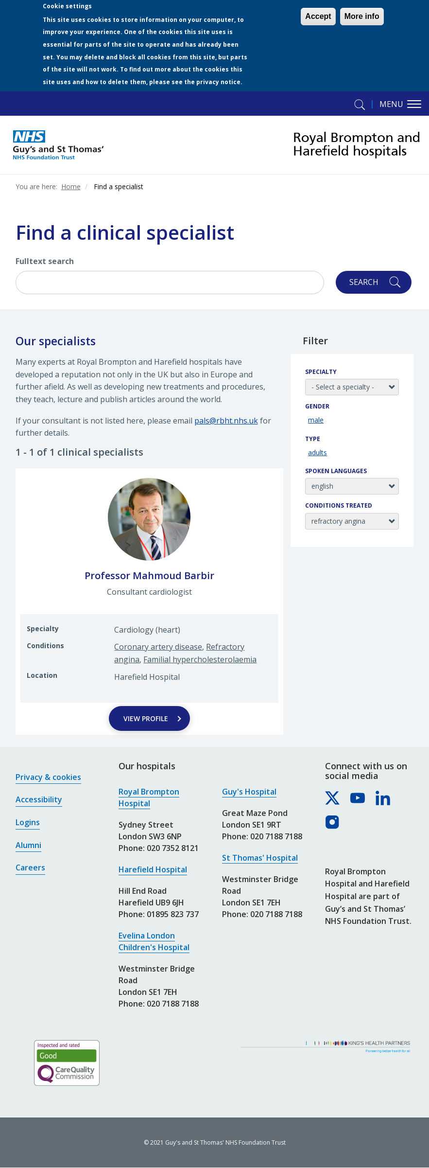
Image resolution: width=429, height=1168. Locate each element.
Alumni (28, 845)
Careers (30, 867)
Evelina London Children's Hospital (154, 941)
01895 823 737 (173, 914)
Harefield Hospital (153, 869)
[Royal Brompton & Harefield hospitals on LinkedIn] (383, 798)
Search (363, 282)
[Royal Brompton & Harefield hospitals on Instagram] (333, 822)
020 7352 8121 (173, 848)
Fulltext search (45, 261)
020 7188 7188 (173, 1003)
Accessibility (39, 799)
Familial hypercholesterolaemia (200, 659)
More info (361, 16)
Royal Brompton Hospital (149, 797)
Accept (318, 16)
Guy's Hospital (249, 791)
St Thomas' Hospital (260, 857)
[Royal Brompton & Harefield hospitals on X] (333, 798)
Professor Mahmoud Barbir (149, 575)
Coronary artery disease (158, 646)
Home (71, 186)
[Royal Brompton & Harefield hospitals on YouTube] (358, 798)
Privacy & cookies (48, 777)
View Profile (145, 718)
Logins (28, 822)
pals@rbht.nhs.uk (226, 420)
